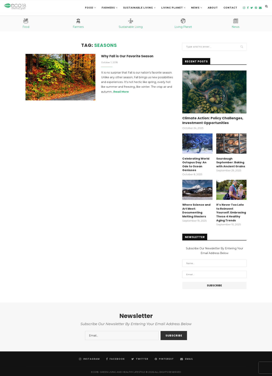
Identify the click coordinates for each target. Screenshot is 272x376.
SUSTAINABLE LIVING (138, 7)
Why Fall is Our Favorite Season (129, 56)
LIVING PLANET (172, 7)
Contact (230, 7)
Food (89, 7)
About (213, 7)
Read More (121, 92)
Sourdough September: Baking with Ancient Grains (230, 162)
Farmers (108, 7)
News (195, 7)
